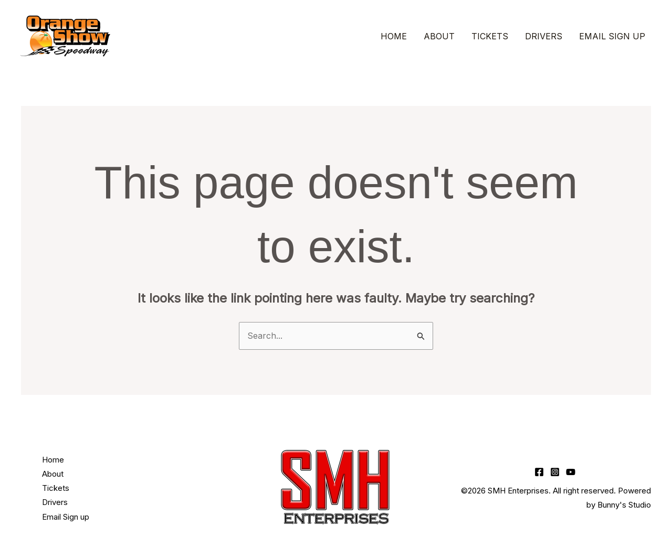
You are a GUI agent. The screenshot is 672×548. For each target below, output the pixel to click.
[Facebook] (539, 472)
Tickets (489, 36)
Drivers (543, 36)
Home (394, 36)
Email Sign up (612, 36)
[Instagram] (555, 472)
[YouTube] (570, 472)
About (439, 36)
